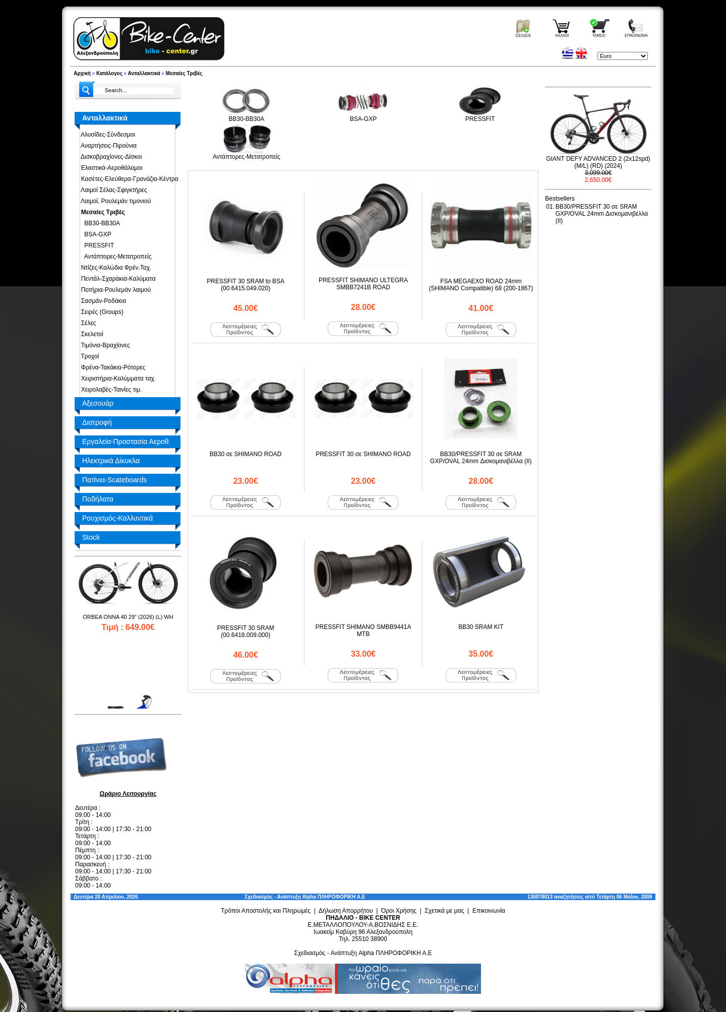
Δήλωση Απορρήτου (346, 910)
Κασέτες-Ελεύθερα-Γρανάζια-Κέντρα (128, 178)
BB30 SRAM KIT (480, 626)
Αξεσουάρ (97, 403)
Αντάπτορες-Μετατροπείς (114, 256)
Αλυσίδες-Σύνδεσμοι (106, 134)
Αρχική (82, 73)
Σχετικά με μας (444, 910)
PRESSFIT (96, 245)
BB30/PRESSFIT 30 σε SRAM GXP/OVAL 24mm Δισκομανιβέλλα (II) (481, 458)
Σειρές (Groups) (101, 311)
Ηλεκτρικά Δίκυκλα (111, 461)
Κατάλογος (109, 73)
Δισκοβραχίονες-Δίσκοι (110, 156)
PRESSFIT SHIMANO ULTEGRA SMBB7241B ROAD (363, 284)
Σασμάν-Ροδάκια (102, 300)
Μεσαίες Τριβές (184, 73)
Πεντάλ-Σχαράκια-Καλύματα (116, 278)
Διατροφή (97, 422)
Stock (91, 537)
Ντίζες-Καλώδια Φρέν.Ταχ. (114, 267)
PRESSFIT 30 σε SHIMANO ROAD (363, 454)
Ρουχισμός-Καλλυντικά (117, 518)
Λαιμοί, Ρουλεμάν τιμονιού (114, 201)
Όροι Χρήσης (398, 910)
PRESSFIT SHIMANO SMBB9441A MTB (363, 630)
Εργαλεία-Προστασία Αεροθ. (126, 441)
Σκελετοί (90, 334)
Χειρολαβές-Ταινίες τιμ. (110, 389)
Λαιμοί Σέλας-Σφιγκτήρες (112, 190)
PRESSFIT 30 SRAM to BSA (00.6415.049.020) (245, 285)
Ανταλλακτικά (144, 73)
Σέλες (87, 323)
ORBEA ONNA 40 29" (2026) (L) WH (128, 634)
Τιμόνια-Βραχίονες (104, 345)
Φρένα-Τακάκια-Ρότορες (111, 367)
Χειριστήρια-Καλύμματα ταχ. (117, 378)
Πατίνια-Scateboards (114, 480)
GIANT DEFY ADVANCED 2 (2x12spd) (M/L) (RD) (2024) (598, 162)
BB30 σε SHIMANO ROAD (246, 454)
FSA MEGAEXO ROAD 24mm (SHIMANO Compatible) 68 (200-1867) (481, 285)
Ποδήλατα (97, 499)
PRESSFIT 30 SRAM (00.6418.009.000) (245, 631)
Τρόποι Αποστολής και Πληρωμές (266, 910)
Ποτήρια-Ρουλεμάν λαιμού (114, 289)
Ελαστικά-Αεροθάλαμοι (110, 167)
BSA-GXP (94, 234)
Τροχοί (88, 356)
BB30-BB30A (99, 223)
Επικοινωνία (488, 910)
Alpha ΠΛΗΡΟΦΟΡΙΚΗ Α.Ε (333, 897)
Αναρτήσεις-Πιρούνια (107, 145)
